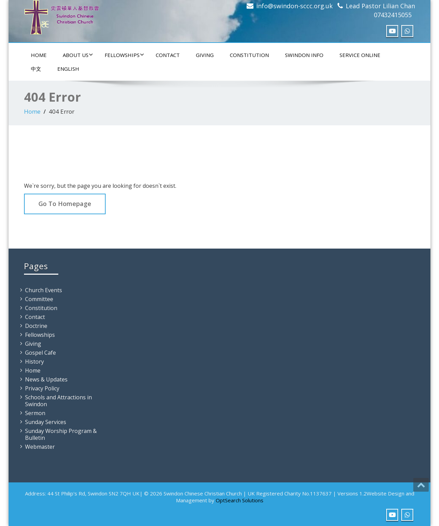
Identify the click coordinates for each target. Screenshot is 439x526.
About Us (78, 55)
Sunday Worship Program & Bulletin (61, 434)
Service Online (360, 55)
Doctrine (36, 326)
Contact (168, 55)
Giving (205, 55)
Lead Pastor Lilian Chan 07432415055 (380, 10)
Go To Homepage (64, 203)
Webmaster (40, 446)
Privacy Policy (42, 388)
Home (39, 55)
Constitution (249, 55)
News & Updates (46, 379)
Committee (39, 299)
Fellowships (124, 55)
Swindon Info (304, 55)
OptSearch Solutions (239, 500)
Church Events (43, 290)
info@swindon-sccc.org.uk (294, 6)
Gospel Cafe (40, 352)
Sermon (35, 413)
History (34, 361)
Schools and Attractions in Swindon (58, 400)
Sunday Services (45, 422)
